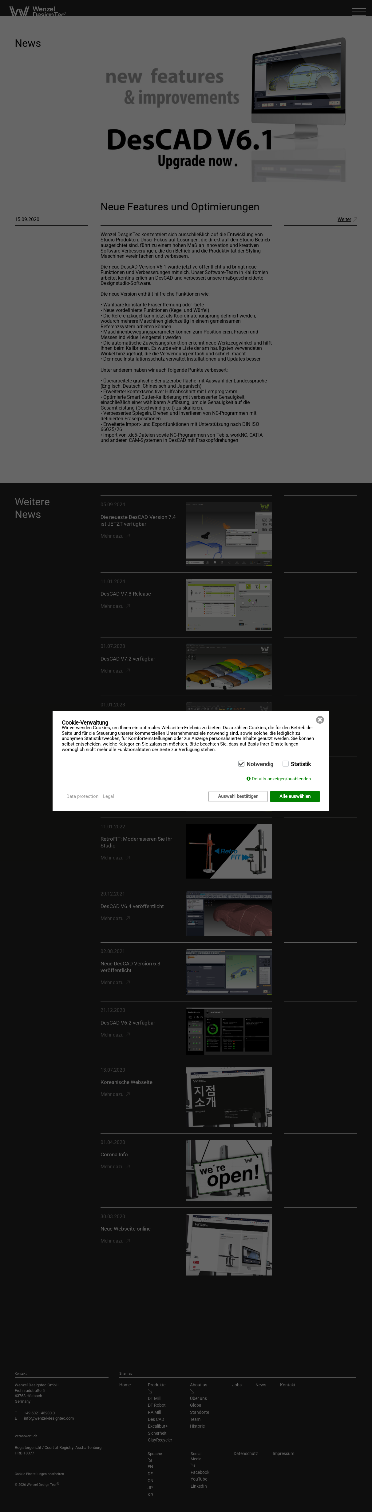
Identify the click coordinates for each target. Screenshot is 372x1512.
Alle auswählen (295, 796)
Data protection (82, 796)
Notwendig (260, 764)
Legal (108, 796)
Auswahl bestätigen (238, 796)
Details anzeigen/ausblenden (281, 779)
